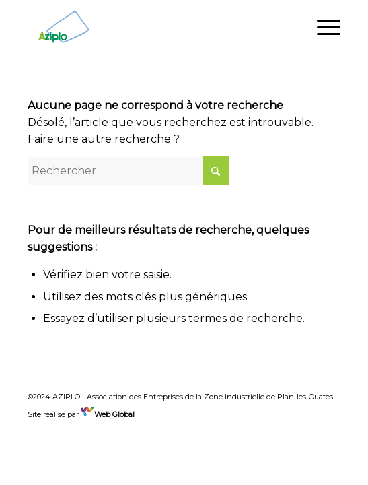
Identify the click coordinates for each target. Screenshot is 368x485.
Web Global (107, 414)
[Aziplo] (153, 27)
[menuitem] (321, 27)
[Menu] (321, 27)
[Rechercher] (128, 170)
